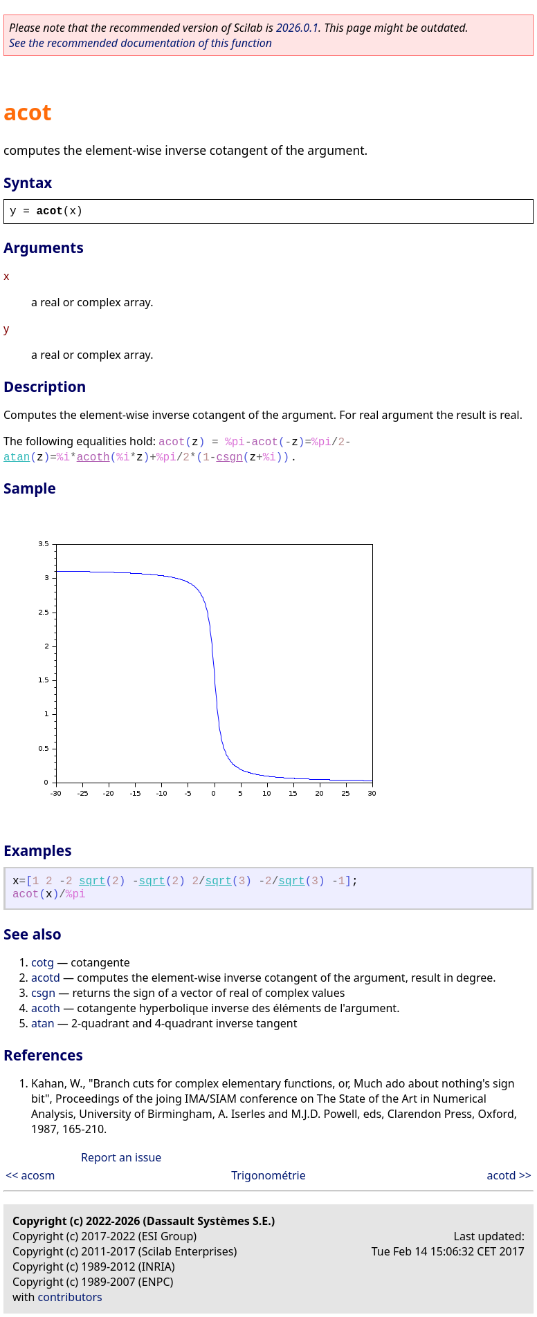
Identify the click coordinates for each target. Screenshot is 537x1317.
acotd (45, 977)
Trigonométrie (268, 1175)
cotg (42, 962)
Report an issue (121, 1157)
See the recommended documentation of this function (140, 42)
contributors (70, 1297)
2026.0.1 (297, 27)
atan (16, 457)
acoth (93, 457)
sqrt (92, 881)
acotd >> (509, 1175)
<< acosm (30, 1175)
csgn (229, 457)
